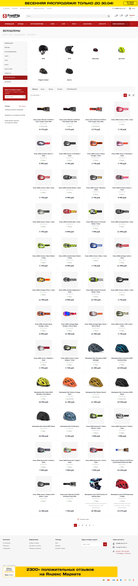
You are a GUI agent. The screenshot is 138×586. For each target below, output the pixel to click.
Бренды (57, 545)
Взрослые (95, 58)
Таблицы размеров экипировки (14, 109)
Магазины (6, 545)
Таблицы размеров (35, 548)
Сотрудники (6, 548)
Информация (33, 539)
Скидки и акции (34, 543)
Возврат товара (60, 548)
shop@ (118, 547)
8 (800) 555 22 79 (119, 8)
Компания (6, 539)
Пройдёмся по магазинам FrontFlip (15, 115)
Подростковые (43, 80)
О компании (6, 543)
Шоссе (69, 80)
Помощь (58, 539)
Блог (56, 543)
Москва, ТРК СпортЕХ (122, 551)
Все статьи (22, 106)
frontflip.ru (123, 547)
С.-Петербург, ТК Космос (123, 553)
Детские (122, 58)
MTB (69, 58)
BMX (43, 58)
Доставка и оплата (35, 545)
